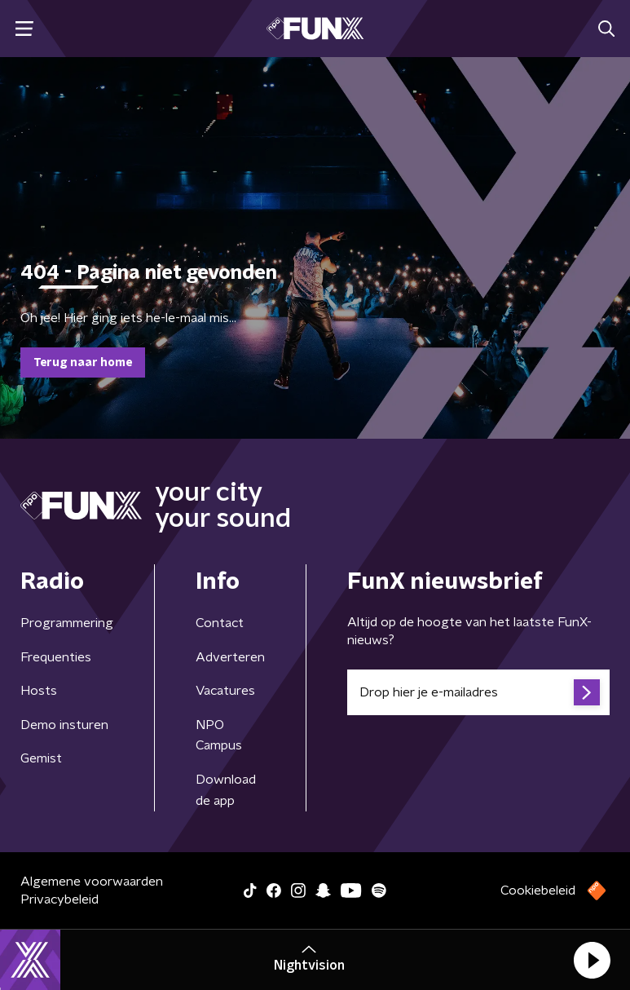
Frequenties (55, 657)
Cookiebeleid (537, 890)
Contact (220, 623)
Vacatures (225, 690)
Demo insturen (64, 724)
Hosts (38, 690)
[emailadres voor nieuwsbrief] (478, 692)
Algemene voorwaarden (91, 881)
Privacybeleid (59, 899)
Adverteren (230, 657)
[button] (592, 960)
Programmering (66, 623)
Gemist (41, 758)
